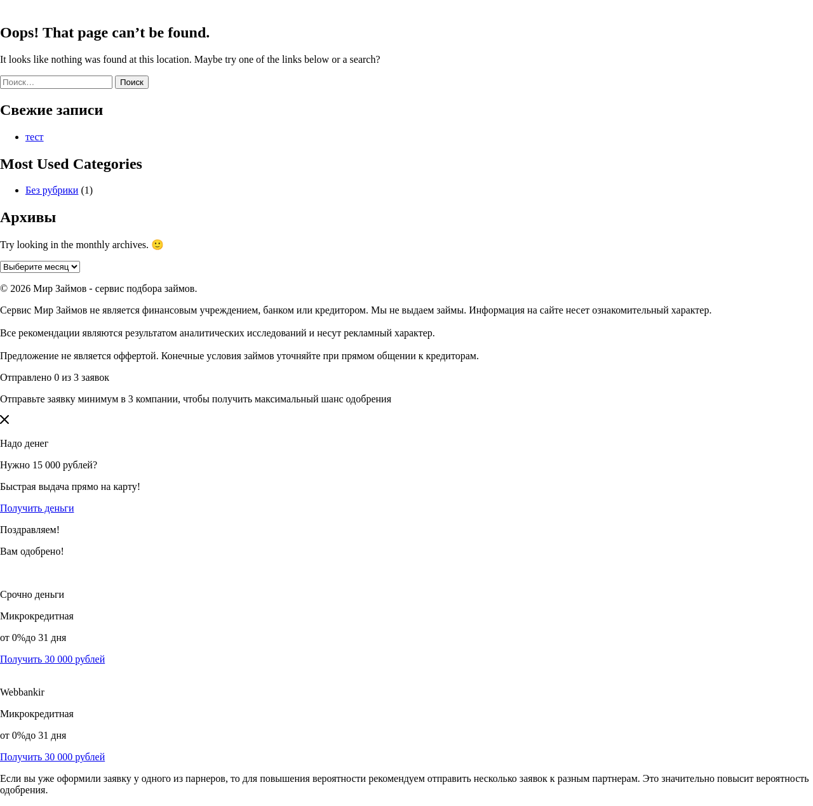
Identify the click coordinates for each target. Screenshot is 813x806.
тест (34, 136)
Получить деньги (37, 508)
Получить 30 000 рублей (52, 659)
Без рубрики (51, 190)
